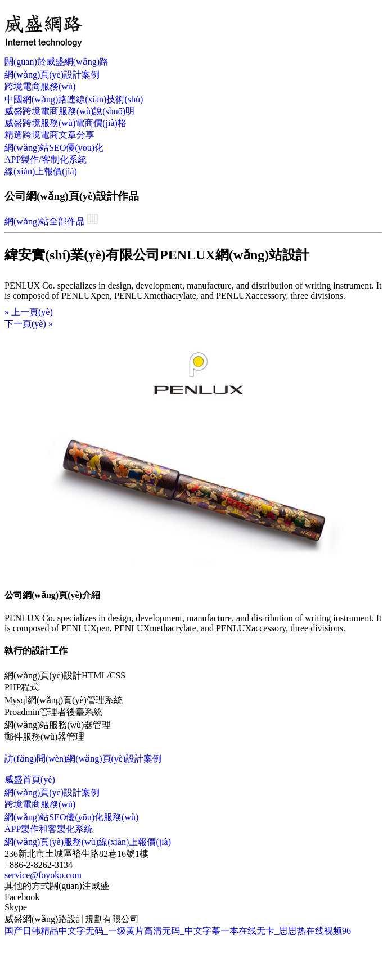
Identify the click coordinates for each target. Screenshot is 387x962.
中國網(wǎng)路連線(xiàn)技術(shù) (73, 99)
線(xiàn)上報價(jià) (40, 171)
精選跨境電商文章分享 (49, 135)
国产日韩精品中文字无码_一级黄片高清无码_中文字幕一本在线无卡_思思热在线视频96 (177, 931)
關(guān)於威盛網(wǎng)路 (56, 61)
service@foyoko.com (43, 875)
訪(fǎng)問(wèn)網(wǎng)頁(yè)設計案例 (82, 758)
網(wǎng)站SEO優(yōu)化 (54, 147)
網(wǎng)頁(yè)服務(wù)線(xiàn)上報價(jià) (87, 842)
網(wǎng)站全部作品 (51, 221)
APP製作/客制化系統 (45, 159)
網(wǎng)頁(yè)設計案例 (52, 74)
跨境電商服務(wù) (39, 86)
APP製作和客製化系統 (48, 829)
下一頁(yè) (28, 324)
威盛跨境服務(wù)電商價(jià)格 (65, 123)
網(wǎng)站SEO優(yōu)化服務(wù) (71, 817)
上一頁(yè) (28, 312)
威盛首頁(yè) (29, 779)
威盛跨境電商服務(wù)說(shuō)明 (69, 111)
